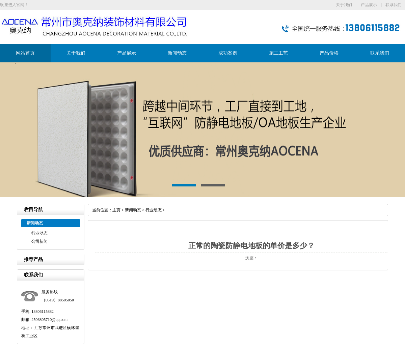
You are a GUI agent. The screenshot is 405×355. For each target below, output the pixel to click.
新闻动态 (177, 53)
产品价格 (329, 53)
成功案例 (227, 53)
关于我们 (344, 4)
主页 (116, 210)
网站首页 (25, 53)
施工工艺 (278, 53)
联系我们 (393, 4)
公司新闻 (39, 241)
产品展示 (369, 4)
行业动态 (39, 233)
